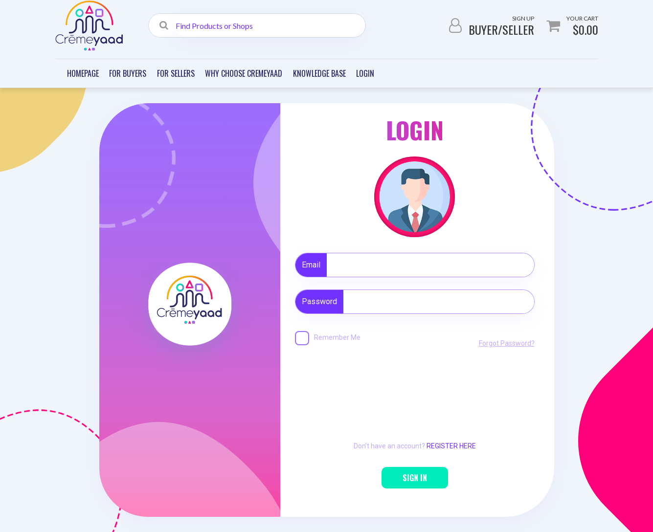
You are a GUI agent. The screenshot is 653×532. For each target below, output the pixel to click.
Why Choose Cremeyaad (243, 73)
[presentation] (414, 384)
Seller (518, 29)
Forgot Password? (507, 343)
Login (365, 73)
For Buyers (127, 73)
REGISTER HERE (451, 446)
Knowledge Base (319, 73)
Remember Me (337, 337)
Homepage (83, 73)
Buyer (483, 29)
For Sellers (176, 73)
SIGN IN (415, 478)
